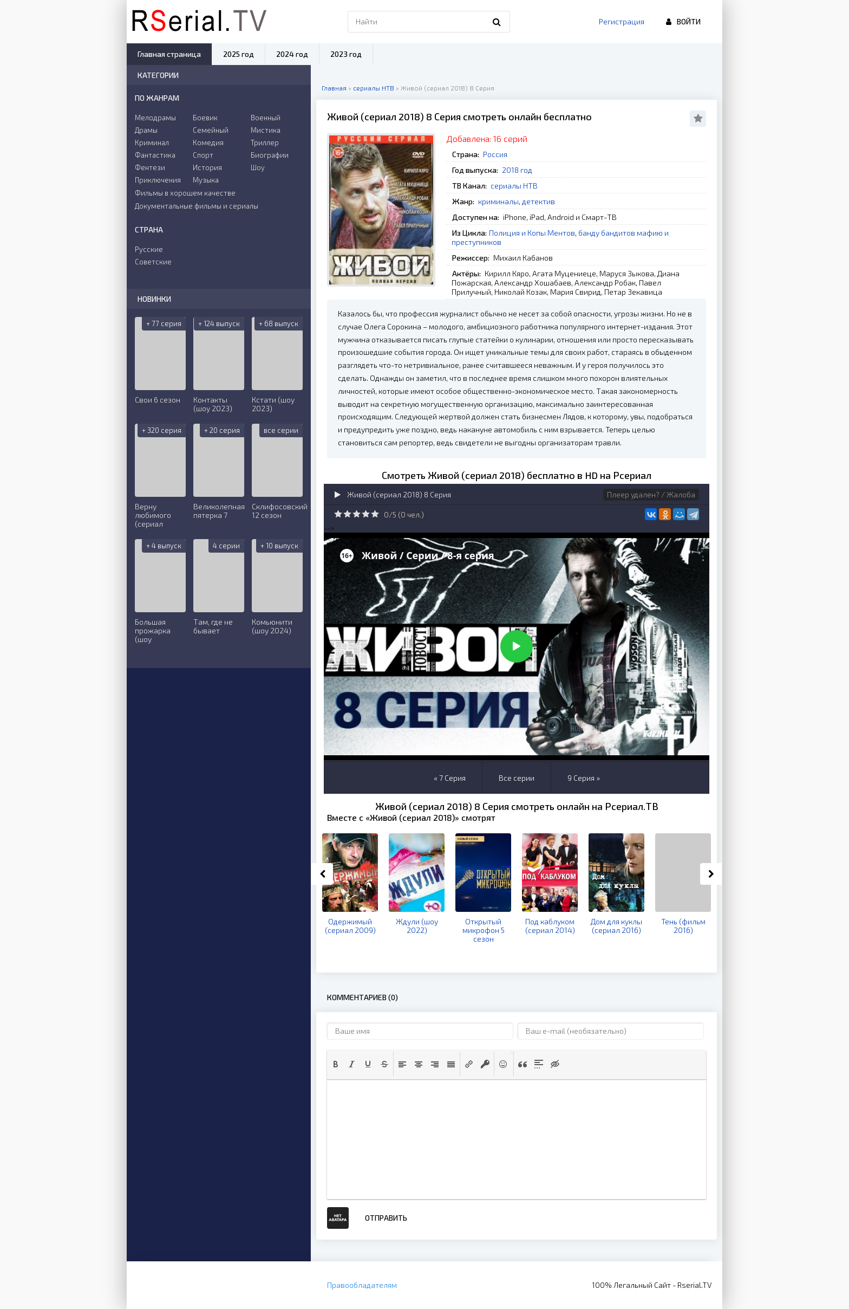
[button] (335, 1064)
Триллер (265, 142)
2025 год (238, 54)
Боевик (205, 117)
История (207, 167)
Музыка (206, 180)
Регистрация (621, 21)
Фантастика (155, 155)
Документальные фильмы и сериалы (196, 206)
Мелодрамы (155, 117)
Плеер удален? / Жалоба (651, 494)
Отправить (386, 1217)
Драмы (146, 130)
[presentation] (336, 1064)
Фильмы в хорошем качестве (185, 193)
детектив (538, 201)
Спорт (203, 155)
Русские (149, 249)
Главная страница (169, 54)
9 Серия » (583, 777)
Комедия (208, 142)
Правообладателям (362, 1284)
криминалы (498, 201)
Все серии (516, 777)
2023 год (346, 54)
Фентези (150, 167)
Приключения (158, 180)
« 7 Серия (450, 777)
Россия (495, 154)
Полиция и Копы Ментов (532, 232)
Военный (265, 117)
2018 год (517, 169)
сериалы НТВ (514, 185)
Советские (153, 261)
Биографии (270, 155)
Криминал (152, 142)
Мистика (265, 130)
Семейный (210, 130)
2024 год (292, 54)
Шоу (258, 167)
